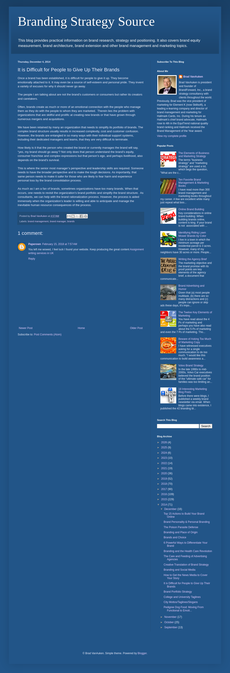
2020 (164, 473)
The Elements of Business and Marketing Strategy (193, 155)
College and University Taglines (182, 597)
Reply (31, 258)
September (171, 627)
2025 (164, 447)
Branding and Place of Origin (180, 532)
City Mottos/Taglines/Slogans (181, 602)
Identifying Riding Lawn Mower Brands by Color (192, 234)
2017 (164, 489)
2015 (164, 499)
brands (71, 221)
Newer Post (26, 328)
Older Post (136, 328)
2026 (164, 442)
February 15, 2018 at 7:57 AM (59, 244)
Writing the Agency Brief (192, 259)
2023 (164, 457)
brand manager (58, 221)
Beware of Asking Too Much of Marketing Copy (194, 340)
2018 (164, 483)
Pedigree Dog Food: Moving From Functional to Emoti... (184, 609)
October (169, 622)
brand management (38, 221)
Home (81, 328)
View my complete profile (171, 136)
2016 (164, 494)
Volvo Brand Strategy (190, 365)
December (170, 509)
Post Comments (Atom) (47, 334)
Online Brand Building (191, 209)
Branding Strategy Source (86, 21)
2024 (164, 452)
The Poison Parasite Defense (181, 527)
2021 (164, 468)
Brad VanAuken (193, 76)
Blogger (142, 653)
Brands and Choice (175, 537)
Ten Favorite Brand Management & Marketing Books (193, 183)
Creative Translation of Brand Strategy (186, 564)
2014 (164, 504)
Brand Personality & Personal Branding (187, 521)
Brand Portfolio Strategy (178, 591)
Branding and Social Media (179, 569)
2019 (164, 478)
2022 (164, 463)
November (170, 617)
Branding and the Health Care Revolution (188, 551)
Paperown (34, 244)
